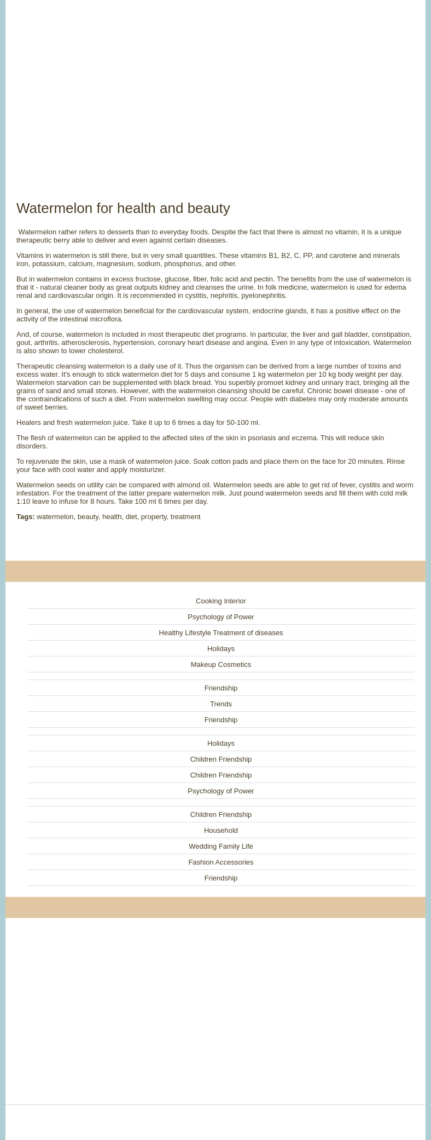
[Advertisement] (215, 87)
